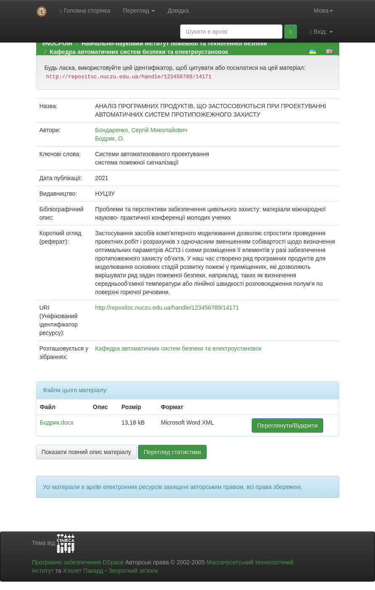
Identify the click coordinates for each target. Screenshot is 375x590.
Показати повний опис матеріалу (86, 452)
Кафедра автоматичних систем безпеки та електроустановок (139, 51)
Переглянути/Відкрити (287, 425)
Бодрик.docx (57, 422)
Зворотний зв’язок (133, 570)
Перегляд (139, 10)
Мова (323, 10)
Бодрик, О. (109, 138)
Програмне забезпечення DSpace (78, 562)
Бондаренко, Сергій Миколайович (141, 130)
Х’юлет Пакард (83, 570)
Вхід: (321, 31)
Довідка (178, 10)
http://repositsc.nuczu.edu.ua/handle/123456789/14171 (167, 307)
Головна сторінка (85, 10)
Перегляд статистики (172, 452)
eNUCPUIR (58, 43)
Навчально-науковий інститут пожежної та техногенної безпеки (174, 43)
